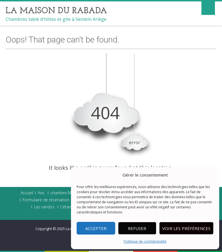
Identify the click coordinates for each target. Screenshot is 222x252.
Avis (41, 192)
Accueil (27, 192)
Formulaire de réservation (46, 200)
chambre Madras (66, 192)
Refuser (137, 228)
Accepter (95, 228)
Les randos (44, 207)
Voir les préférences (186, 228)
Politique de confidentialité (145, 241)
